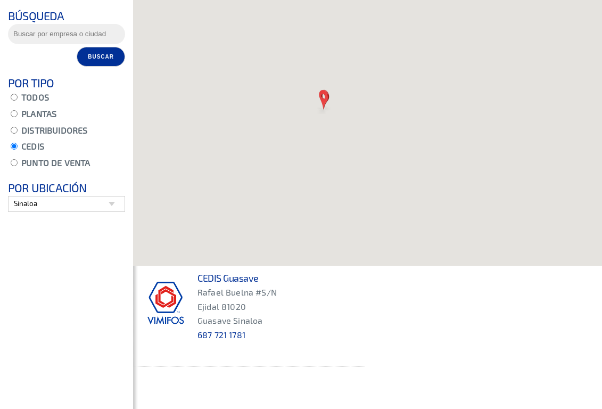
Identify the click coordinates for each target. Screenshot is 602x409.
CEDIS (27, 146)
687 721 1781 (221, 335)
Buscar (101, 57)
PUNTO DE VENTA (50, 163)
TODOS (30, 97)
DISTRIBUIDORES (49, 130)
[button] (323, 100)
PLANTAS (33, 114)
